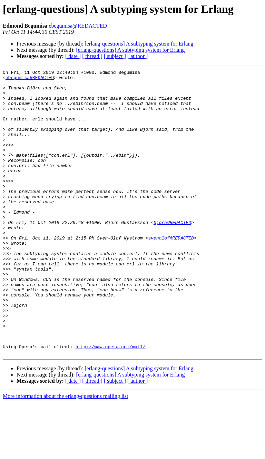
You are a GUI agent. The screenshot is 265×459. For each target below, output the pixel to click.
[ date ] (73, 56)
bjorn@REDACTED (172, 253)
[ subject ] (115, 56)
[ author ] (137, 56)
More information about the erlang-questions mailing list (65, 453)
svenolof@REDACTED (171, 272)
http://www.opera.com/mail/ (111, 402)
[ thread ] (92, 56)
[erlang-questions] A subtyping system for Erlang (139, 44)
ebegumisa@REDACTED (78, 26)
